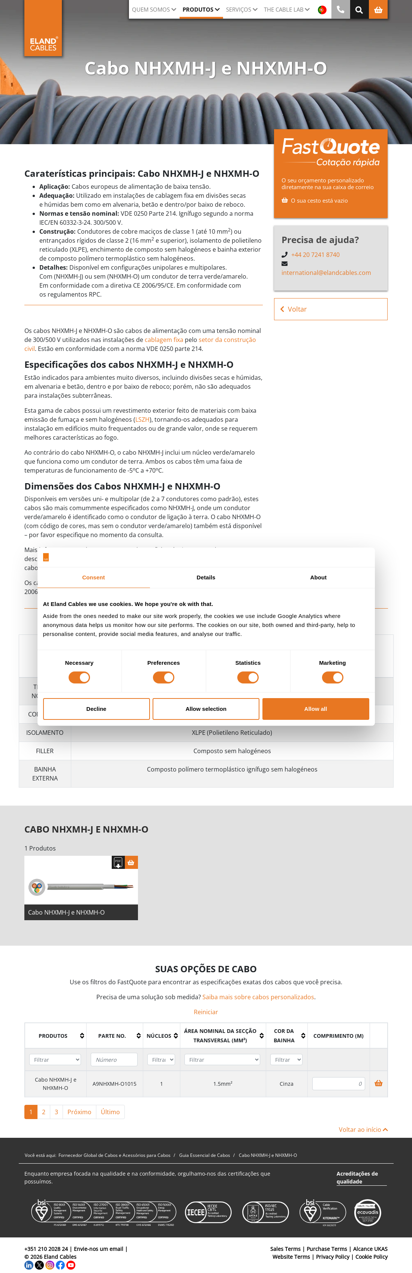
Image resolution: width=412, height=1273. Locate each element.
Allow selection (206, 709)
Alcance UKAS (370, 1251)
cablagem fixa (164, 340)
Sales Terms (285, 1251)
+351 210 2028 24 (46, 1251)
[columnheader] (56, 1038)
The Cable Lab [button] (284, 9)
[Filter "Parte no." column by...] (114, 1062)
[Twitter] (39, 1267)
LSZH (142, 419)
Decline (96, 709)
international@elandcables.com (326, 273)
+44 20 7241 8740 (315, 255)
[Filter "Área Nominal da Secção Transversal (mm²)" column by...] (222, 1062)
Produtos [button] (198, 9)
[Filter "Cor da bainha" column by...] (286, 1062)
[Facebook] (60, 1267)
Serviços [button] (238, 9)
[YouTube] (70, 1267)
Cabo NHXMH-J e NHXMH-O (66, 915)
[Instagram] (49, 1267)
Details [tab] (206, 577)
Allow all (315, 709)
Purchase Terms (327, 1251)
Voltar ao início (363, 1132)
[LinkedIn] (28, 1267)
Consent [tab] (93, 577)
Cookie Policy (371, 1259)
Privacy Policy (332, 1259)
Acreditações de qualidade (357, 1180)
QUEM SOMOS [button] (151, 9)
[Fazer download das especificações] (118, 865)
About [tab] (318, 577)
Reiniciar (206, 1014)
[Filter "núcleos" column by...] (161, 1062)
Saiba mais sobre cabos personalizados (258, 999)
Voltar (293, 309)
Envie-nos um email (98, 1251)
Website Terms (291, 1259)
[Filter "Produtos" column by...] (55, 1062)
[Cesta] (131, 865)
